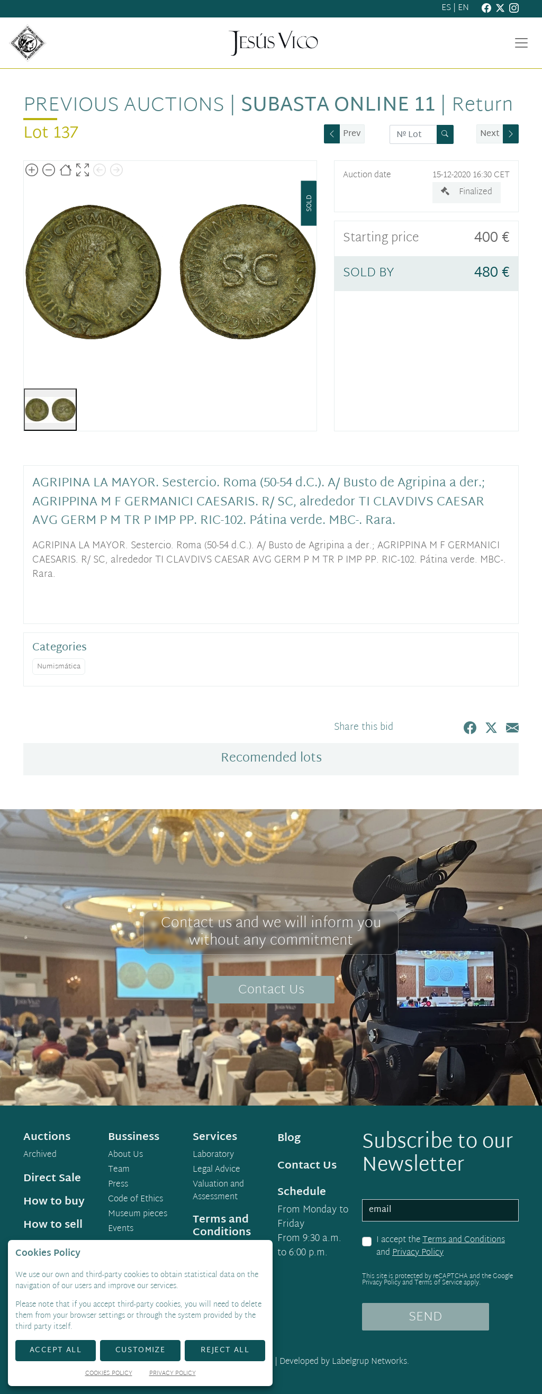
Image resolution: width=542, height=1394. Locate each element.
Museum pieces (137, 1214)
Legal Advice (216, 1170)
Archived (40, 1155)
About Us (125, 1155)
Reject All (225, 1350)
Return (482, 106)
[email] (440, 1210)
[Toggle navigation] (521, 43)
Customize (140, 1350)
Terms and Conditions (463, 1240)
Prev (352, 134)
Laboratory (213, 1155)
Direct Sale (52, 1178)
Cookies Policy (108, 1374)
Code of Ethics (135, 1199)
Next (490, 134)
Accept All (56, 1350)
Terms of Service (438, 1283)
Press (118, 1185)
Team (119, 1170)
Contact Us (271, 990)
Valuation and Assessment (218, 1191)
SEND (425, 1317)
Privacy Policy (418, 1253)
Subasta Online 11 (338, 106)
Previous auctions (123, 106)
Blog (289, 1138)
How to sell (53, 1225)
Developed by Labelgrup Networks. (344, 1362)
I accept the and (440, 1246)
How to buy (54, 1201)
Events (120, 1229)
